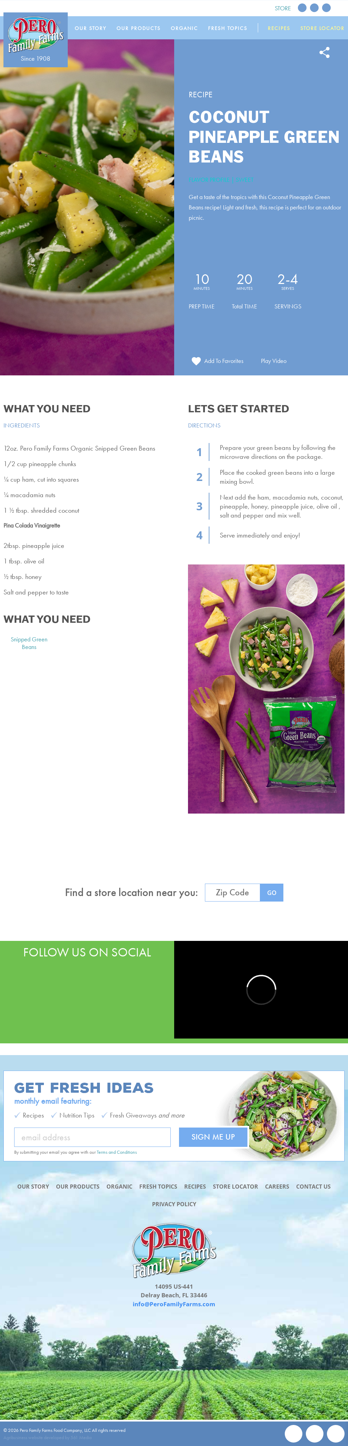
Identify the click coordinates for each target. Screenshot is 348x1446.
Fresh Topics (230, 28)
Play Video (275, 364)
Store (283, 8)
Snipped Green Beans (29, 646)
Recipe (201, 94)
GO (271, 896)
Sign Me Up (213, 1128)
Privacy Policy (174, 1204)
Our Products (143, 28)
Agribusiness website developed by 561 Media (47, 1437)
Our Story (95, 28)
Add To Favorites (223, 363)
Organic (187, 28)
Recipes (280, 28)
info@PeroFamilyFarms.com (174, 1304)
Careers (281, 1178)
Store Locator (322, 28)
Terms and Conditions (117, 1143)
